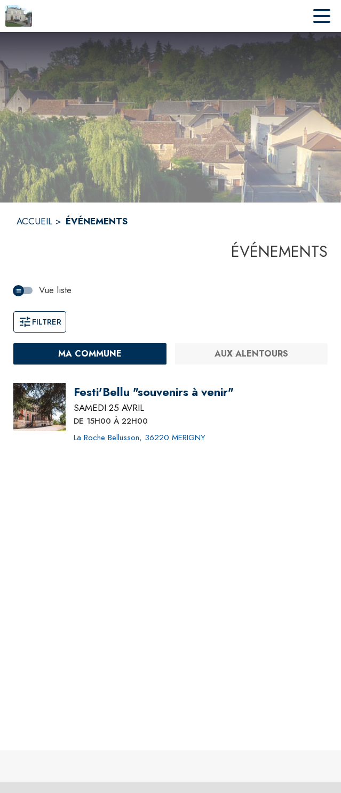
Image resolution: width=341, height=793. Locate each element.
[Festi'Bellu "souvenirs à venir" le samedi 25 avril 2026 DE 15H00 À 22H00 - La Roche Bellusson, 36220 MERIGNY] (154, 392)
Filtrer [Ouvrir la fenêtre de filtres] (40, 322)
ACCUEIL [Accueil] (34, 221)
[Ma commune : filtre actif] (89, 354)
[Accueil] (18, 16)
